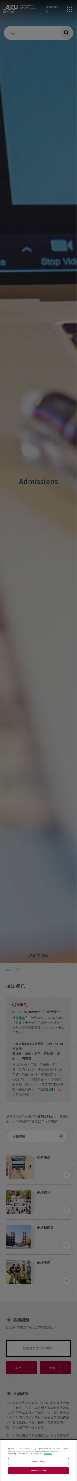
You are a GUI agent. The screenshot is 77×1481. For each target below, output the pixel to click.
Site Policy (48, 1457)
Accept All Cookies (38, 1474)
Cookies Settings (38, 1465)
